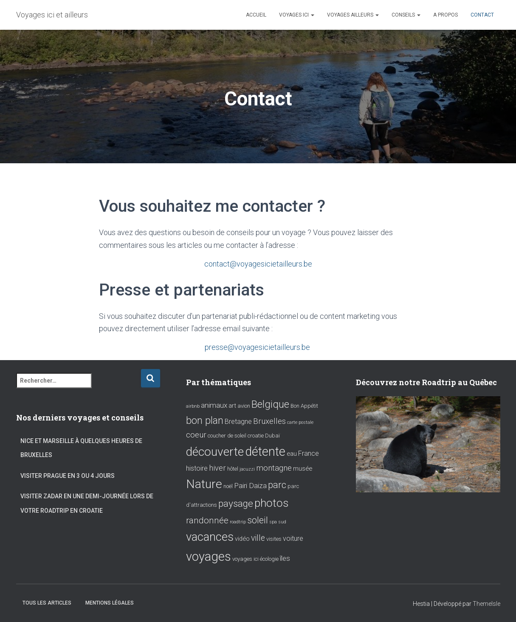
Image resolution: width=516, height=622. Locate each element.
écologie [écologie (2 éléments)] (269, 558)
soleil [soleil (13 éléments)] (257, 519)
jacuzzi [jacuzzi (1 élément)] (247, 468)
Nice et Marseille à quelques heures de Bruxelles (81, 447)
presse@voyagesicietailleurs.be (258, 346)
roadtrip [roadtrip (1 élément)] (238, 521)
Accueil (256, 15)
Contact (482, 15)
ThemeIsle (486, 603)
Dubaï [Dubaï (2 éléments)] (272, 435)
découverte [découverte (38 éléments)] (215, 451)
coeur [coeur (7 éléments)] (196, 434)
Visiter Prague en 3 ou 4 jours (67, 474)
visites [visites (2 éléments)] (274, 538)
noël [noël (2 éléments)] (228, 485)
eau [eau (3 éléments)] (292, 453)
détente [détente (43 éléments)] (265, 450)
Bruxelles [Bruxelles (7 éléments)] (269, 420)
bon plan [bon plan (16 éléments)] (204, 420)
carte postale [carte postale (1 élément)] (300, 421)
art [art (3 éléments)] (232, 405)
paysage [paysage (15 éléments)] (235, 502)
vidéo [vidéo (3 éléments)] (242, 538)
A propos (445, 15)
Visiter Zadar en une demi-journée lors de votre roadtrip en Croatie (86, 503)
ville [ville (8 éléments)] (258, 537)
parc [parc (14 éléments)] (277, 484)
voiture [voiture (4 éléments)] (293, 538)
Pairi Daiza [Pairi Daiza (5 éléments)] (250, 484)
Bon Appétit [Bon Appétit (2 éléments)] (304, 405)
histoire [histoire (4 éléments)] (197, 467)
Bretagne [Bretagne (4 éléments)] (238, 421)
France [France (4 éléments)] (308, 453)
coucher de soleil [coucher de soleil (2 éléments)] (227, 435)
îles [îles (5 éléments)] (285, 557)
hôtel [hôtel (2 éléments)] (232, 468)
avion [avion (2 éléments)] (243, 405)
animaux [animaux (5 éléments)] (214, 404)
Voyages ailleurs (353, 15)
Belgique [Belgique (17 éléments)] (270, 403)
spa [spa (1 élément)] (273, 521)
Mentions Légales (109, 602)
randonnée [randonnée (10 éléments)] (207, 519)
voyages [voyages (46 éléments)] (208, 555)
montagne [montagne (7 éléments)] (274, 467)
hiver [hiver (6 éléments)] (217, 467)
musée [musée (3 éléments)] (302, 467)
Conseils (406, 15)
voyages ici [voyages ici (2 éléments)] (245, 558)
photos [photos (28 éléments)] (271, 501)
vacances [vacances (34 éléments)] (210, 536)
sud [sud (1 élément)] (282, 521)
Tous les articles (47, 602)
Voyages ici (296, 15)
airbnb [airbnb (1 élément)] (193, 405)
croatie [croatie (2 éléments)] (256, 435)
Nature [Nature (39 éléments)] (204, 483)
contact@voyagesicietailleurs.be (258, 263)
